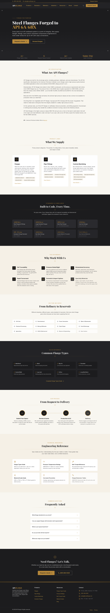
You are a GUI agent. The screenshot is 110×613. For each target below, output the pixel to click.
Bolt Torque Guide (61, 596)
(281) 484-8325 (16, 1)
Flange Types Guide (61, 591)
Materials (46, 5)
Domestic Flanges (39, 599)
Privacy (96, 610)
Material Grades (60, 599)
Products (29, 5)
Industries (54, 5)
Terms (91, 610)
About (70, 5)
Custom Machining (39, 596)
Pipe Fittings (37, 593)
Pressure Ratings (60, 593)
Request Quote (94, 1)
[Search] (83, 5)
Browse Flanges (38, 41)
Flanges (36, 591)
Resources (63, 5)
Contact (76, 5)
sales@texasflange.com (29, 1)
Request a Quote (21, 41)
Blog (58, 601)
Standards (37, 5)
